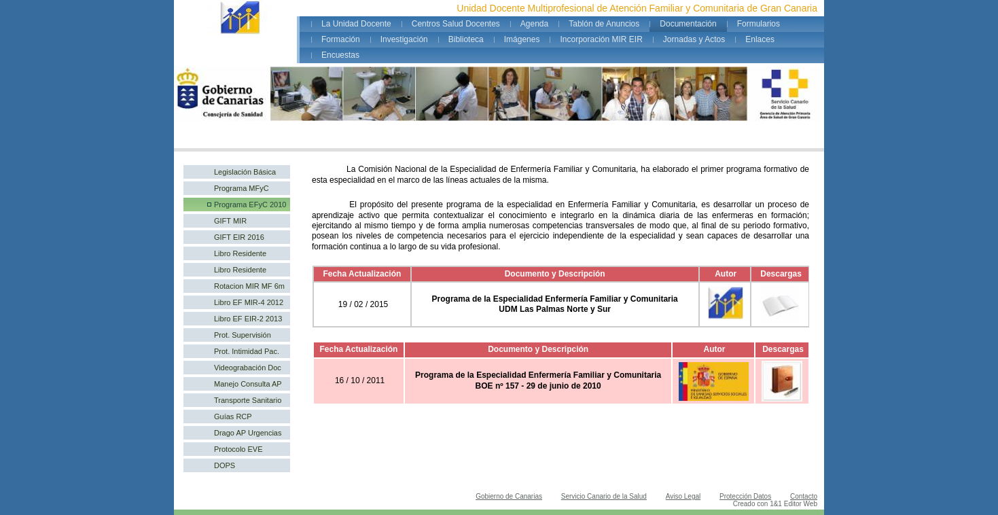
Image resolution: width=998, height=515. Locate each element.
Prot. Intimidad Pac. (246, 351)
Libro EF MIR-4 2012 (248, 302)
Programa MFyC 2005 (241, 189)
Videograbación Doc (247, 367)
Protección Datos (745, 496)
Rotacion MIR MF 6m (249, 286)
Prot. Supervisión (242, 335)
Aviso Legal (683, 496)
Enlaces (759, 39)
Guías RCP (233, 416)
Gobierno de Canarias (509, 496)
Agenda (534, 24)
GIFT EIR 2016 (239, 237)
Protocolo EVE (238, 449)
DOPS (224, 465)
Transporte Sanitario (247, 400)
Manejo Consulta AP (248, 384)
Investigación (404, 39)
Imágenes (522, 39)
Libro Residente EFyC (240, 271)
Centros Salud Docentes (456, 24)
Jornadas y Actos (694, 39)
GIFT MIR (230, 221)
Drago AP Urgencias (247, 433)
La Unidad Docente (356, 24)
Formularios (758, 24)
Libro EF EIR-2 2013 (248, 319)
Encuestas (340, 55)
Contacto (803, 496)
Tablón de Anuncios (604, 24)
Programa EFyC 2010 (250, 204)
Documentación (688, 24)
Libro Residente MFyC (240, 254)
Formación (340, 39)
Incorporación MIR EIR (601, 39)
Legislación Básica (245, 172)
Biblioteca (466, 39)
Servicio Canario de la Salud (604, 496)
